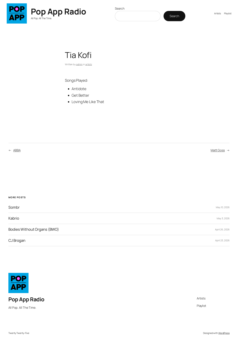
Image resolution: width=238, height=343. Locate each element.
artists (88, 64)
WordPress (224, 333)
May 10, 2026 (223, 207)
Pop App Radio (58, 11)
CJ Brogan (16, 240)
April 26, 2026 (222, 229)
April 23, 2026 (222, 240)
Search (119, 8)
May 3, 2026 (223, 218)
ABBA (17, 150)
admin (79, 64)
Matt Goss (218, 150)
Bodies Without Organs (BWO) (33, 229)
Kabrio (13, 218)
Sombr (14, 207)
